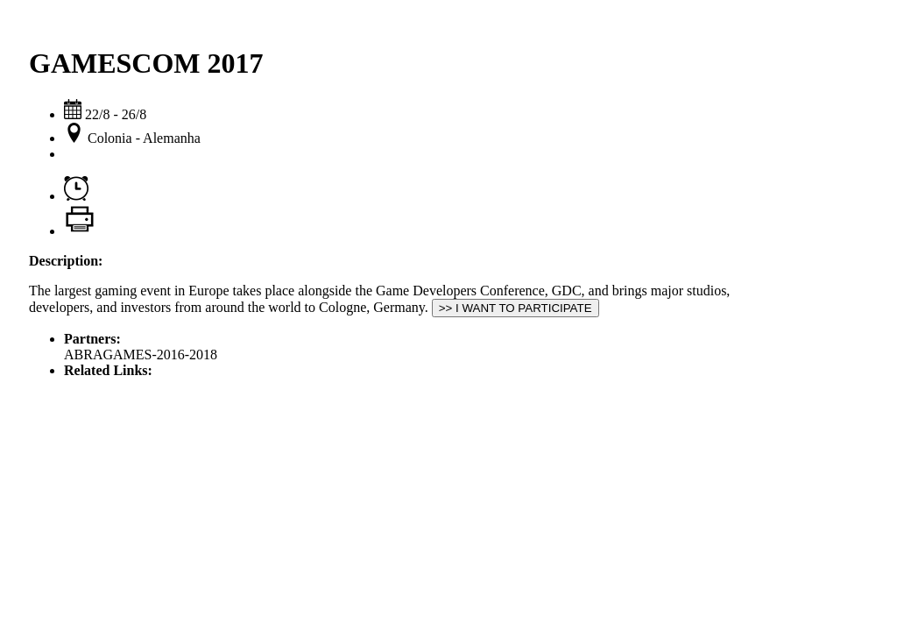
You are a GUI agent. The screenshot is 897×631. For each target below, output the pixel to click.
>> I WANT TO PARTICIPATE (515, 308)
